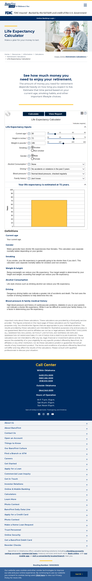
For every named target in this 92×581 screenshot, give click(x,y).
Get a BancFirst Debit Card (18, 540)
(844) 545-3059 (46, 390)
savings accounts (13, 553)
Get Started (11, 464)
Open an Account (13, 438)
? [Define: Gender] (28, 156)
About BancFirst (13, 428)
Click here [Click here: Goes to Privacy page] (40, 575)
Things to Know (13, 443)
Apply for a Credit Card (16, 514)
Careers (9, 458)
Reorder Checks (13, 545)
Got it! (78, 574)
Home (7, 54)
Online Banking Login (45, 18)
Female (37, 159)
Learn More (10, 499)
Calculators (39, 54)
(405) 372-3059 (46, 375)
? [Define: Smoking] (28, 148)
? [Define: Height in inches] (28, 138)
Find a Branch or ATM (15, 453)
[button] (46, 127)
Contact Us (10, 433)
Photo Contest (12, 504)
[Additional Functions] (82, 113)
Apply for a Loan (13, 469)
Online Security (13, 535)
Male (36, 156)
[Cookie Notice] (46, 574)
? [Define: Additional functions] (85, 113)
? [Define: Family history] (28, 178)
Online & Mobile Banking (17, 489)
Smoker (37, 148)
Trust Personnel (13, 530)
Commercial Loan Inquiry (18, 474)
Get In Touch (11, 479)
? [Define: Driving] (28, 169)
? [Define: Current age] (28, 134)
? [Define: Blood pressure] (28, 174)
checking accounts (75, 551)
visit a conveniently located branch (48, 556)
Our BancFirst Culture (16, 448)
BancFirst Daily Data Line (17, 509)
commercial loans (29, 553)
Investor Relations (14, 484)
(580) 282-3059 (46, 378)
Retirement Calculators (16, 57)
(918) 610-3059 (46, 381)
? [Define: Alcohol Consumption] (28, 164)
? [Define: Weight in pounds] (28, 143)
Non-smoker (39, 151)
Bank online (73, 553)
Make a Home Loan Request (19, 525)
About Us (9, 423)
